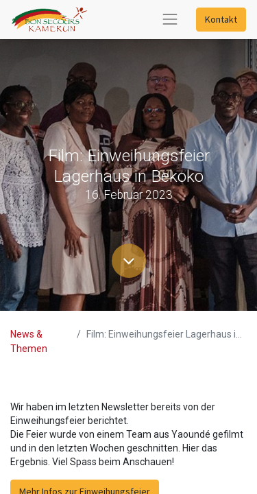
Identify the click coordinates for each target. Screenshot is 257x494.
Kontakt (221, 19)
